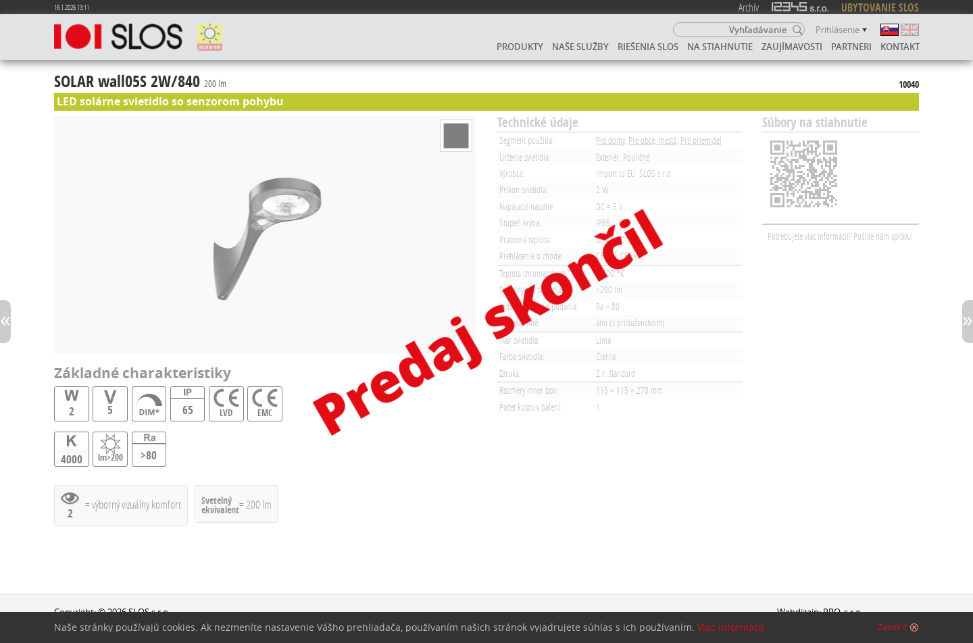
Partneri (851, 47)
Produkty (520, 47)
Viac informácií (730, 630)
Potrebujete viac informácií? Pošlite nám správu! (840, 236)
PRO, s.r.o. (843, 612)
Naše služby (580, 47)
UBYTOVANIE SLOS (880, 7)
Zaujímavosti (792, 47)
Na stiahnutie (720, 47)
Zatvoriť (892, 630)
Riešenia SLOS (648, 47)
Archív (749, 7)
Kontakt (900, 47)
